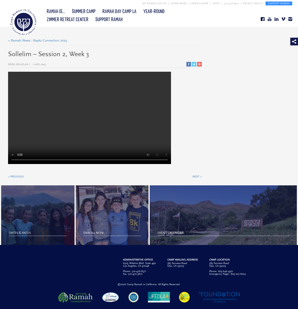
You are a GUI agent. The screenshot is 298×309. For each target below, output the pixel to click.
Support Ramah (109, 19)
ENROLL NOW (199, 3)
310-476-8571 (231, 3)
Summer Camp (83, 11)
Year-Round (154, 11)
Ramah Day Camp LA (119, 11)
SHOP (216, 3)
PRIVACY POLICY (253, 3)
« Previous (16, 176)
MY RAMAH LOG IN (154, 3)
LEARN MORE (178, 3)
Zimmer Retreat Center (67, 19)
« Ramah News (19, 40)
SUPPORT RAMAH (279, 3)
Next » (197, 176)
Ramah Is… (56, 11)
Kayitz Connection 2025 (50, 40)
